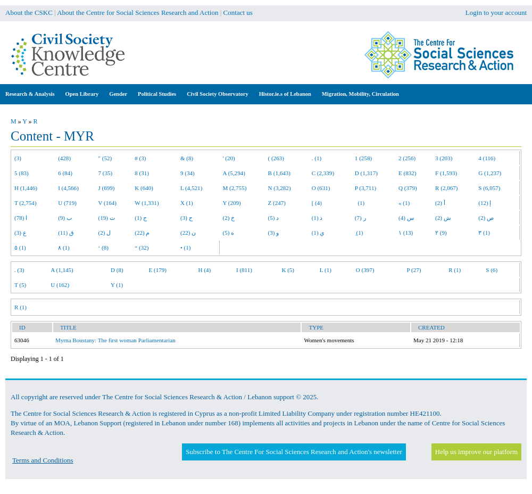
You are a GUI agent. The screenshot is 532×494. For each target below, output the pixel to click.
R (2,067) (446, 188)
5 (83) (21, 173)
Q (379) (407, 188)
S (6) (491, 270)
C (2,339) (323, 173)
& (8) (186, 158)
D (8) (117, 270)
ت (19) (106, 218)
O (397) (365, 270)
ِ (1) (359, 232)
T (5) (20, 285)
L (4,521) (191, 188)
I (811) (244, 270)
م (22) (142, 232)
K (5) (287, 270)
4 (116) (486, 158)
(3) (17, 158)
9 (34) (187, 173)
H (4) (204, 270)
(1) (359, 203)
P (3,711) (365, 188)
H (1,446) (25, 188)
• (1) (185, 247)
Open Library (82, 94)
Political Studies (157, 94)
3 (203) (443, 158)
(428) (64, 158)
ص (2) (486, 218)
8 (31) (142, 173)
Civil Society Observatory (217, 94)
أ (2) (440, 203)
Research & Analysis (30, 94)
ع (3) (20, 232)
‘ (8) (103, 247)
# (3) (140, 158)
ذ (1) (317, 218)
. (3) (19, 270)
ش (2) (443, 218)
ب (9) (65, 218)
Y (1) (117, 285)
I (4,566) (68, 188)
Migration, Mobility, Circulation (360, 94)
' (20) (229, 158)
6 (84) (65, 173)
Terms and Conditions (42, 460)
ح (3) (186, 218)
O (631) (321, 188)
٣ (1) (484, 232)
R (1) (454, 270)
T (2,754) (25, 203)
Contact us (238, 13)
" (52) (105, 158)
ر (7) (360, 218)
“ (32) (141, 247)
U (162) (60, 285)
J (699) (106, 188)
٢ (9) (441, 232)
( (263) (276, 158)
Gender (118, 94)
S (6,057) (489, 188)
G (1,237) (489, 173)
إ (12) (484, 203)
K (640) (144, 188)
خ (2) (229, 218)
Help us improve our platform (476, 452)
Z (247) (277, 203)
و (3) (273, 232)
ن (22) (188, 232)
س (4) (406, 218)
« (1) (404, 203)
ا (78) (20, 218)
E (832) (407, 173)
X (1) (186, 203)
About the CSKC (29, 13)
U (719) (67, 203)
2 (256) (406, 158)
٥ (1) (20, 247)
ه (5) (229, 232)
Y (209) (232, 203)
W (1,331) (147, 203)
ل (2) (104, 232)
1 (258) (363, 158)
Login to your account (496, 13)
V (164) (107, 203)
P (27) (413, 270)
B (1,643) (279, 173)
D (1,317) (366, 173)
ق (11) (66, 232)
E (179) (157, 270)
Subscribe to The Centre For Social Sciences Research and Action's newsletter (294, 452)
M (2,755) (235, 188)
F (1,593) (446, 173)
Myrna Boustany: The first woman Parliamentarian (115, 340)
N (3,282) (279, 188)
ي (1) (318, 232)
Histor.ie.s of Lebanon (285, 94)
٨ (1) (64, 247)
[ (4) (317, 203)
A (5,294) (234, 173)
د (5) (273, 218)
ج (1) (141, 218)
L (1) (325, 270)
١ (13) (405, 232)
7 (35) (105, 173)
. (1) (316, 158)
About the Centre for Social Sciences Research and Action (137, 13)
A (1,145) (62, 270)
